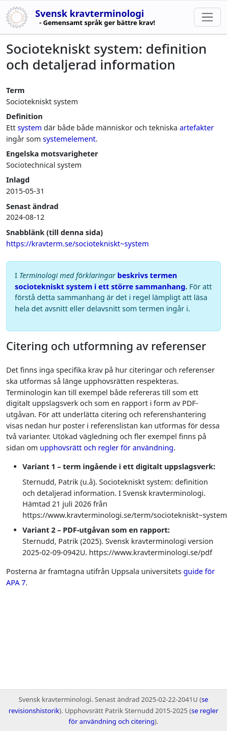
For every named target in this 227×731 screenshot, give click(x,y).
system (29, 127)
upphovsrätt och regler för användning (106, 447)
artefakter (197, 127)
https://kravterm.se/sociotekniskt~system (77, 243)
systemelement (69, 139)
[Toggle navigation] (207, 17)
